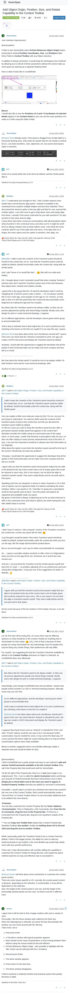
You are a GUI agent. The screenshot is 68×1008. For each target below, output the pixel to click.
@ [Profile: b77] (4, 201)
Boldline (9, 196)
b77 (7, 169)
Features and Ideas (11, 17)
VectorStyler (14, 2)
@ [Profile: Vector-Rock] (8, 138)
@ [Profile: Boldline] (6, 259)
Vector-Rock (11, 36)
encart (9, 909)
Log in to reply (59, 18)
